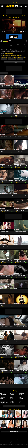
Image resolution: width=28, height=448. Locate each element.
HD (3, 55)
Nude (24, 57)
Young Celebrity (4, 57)
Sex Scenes (14, 57)
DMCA (20, 439)
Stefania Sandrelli (20, 59)
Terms (14, 439)
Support (8, 439)
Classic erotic (13, 55)
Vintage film (8, 55)
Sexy (15, 59)
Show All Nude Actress (14, 431)
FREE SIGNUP (12, 2)
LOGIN (17, 2)
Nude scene (19, 55)
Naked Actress (20, 57)
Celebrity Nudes (4, 59)
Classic (9, 57)
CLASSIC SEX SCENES (9, 53)
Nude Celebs (10, 59)
